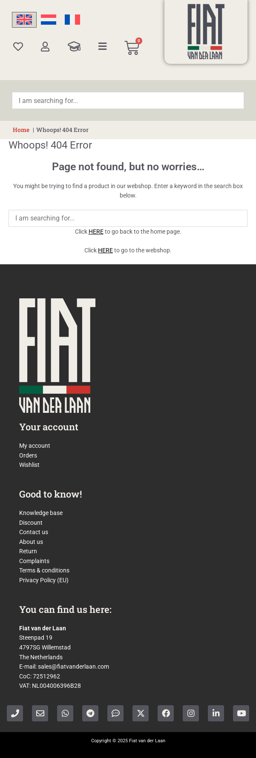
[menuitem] (24, 19)
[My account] (45, 46)
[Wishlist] (18, 46)
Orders (28, 455)
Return (28, 551)
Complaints (34, 561)
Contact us (33, 532)
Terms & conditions (44, 570)
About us (31, 541)
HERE (96, 231)
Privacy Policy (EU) (44, 580)
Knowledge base (41, 512)
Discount (31, 522)
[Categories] (102, 46)
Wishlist (29, 464)
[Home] (206, 31)
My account (34, 445)
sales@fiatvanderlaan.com (73, 666)
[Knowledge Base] (74, 46)
